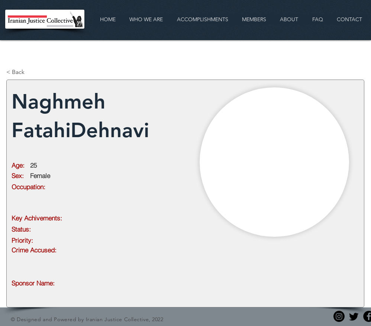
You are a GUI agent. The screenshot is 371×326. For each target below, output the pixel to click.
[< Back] (30, 72)
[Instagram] (339, 316)
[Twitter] (353, 316)
